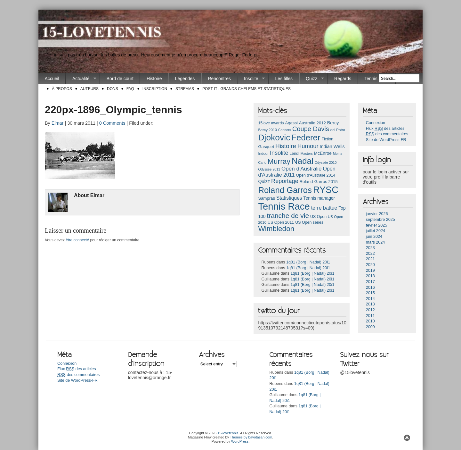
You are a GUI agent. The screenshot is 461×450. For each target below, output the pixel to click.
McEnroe (322, 153)
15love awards (271, 123)
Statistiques (289, 198)
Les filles (284, 78)
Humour (308, 146)
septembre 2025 (380, 219)
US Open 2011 (281, 222)
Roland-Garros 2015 (319, 181)
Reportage (284, 181)
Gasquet (266, 146)
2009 (370, 327)
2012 (370, 310)
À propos (62, 89)
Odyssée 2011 (269, 169)
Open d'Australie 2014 (316, 175)
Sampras (266, 198)
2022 (370, 253)
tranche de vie (288, 215)
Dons (112, 89)
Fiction (327, 139)
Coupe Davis (310, 128)
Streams (184, 89)
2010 (370, 321)
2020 (370, 264)
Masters (307, 153)
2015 (370, 293)
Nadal (302, 160)
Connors (284, 130)
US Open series (309, 222)
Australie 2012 (312, 123)
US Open (318, 216)
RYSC (325, 190)
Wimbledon (276, 229)
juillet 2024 (375, 231)
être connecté (77, 240)
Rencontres (219, 78)
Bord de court (120, 78)
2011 (370, 315)
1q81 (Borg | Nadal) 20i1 (308, 262)
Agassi (291, 123)
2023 (370, 248)
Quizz (312, 78)
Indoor (263, 153)
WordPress (239, 441)
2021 (370, 259)
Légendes (185, 78)
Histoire (154, 78)
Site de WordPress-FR (386, 140)
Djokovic (274, 137)
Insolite (251, 78)
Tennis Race (376, 78)
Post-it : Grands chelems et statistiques (246, 89)
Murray (279, 161)
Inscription (154, 89)
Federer (305, 137)
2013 (370, 304)
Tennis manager (319, 198)
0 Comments (112, 123)
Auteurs (89, 89)
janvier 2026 (377, 214)
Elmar (58, 123)
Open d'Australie (301, 169)
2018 (370, 276)
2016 (370, 287)
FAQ (130, 89)
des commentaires (387, 134)
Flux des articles (385, 128)
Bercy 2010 (267, 130)
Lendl (294, 153)
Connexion (375, 123)
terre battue (324, 208)
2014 (370, 298)
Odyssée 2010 (326, 162)
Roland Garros (285, 190)
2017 (370, 281)
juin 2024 (374, 236)
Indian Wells (331, 146)
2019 (370, 270)
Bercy (333, 122)
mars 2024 (375, 242)
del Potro (337, 130)
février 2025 (376, 225)
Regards (342, 78)
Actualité (81, 78)
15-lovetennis (227, 433)
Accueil (52, 78)
